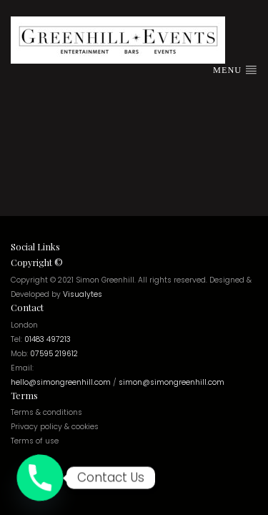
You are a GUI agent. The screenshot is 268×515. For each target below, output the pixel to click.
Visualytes (82, 294)
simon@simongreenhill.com (171, 382)
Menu (235, 69)
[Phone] (40, 477)
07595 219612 (54, 353)
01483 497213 (47, 339)
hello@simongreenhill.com (61, 382)
